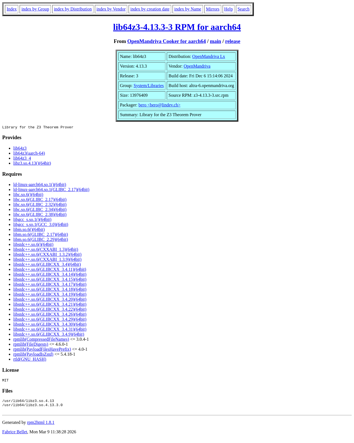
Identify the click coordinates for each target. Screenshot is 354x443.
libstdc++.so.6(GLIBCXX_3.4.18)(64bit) (49, 290)
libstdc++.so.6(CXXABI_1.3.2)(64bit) (47, 255)
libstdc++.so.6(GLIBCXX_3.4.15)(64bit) (49, 280)
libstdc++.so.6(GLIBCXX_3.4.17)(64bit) (49, 285)
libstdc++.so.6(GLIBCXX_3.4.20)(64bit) (49, 300)
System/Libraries (149, 85)
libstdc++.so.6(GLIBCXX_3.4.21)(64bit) (49, 305)
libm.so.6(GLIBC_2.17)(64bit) (40, 235)
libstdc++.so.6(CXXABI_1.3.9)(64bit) (47, 260)
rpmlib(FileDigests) (30, 345)
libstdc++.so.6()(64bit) (33, 245)
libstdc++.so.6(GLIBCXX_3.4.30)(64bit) (49, 325)
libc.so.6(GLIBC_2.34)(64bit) (39, 210)
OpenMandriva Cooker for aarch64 (166, 41)
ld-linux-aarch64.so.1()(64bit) (39, 185)
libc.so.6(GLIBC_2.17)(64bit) (39, 200)
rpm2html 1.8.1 (40, 426)
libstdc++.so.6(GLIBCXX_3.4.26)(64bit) (49, 315)
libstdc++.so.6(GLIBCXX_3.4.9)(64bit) (48, 335)
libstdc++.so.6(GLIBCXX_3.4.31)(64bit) (49, 330)
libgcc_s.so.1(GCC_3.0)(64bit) (40, 225)
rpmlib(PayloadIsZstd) (33, 355)
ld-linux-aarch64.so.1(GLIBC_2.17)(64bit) (51, 190)
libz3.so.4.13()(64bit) (32, 164)
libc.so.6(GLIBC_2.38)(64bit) (39, 215)
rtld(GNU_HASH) (29, 360)
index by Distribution (73, 9)
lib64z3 (20, 149)
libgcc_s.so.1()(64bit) (32, 220)
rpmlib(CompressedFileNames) (41, 340)
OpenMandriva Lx (208, 56)
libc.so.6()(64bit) (28, 195)
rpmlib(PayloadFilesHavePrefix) (42, 350)
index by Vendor (111, 9)
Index (12, 9)
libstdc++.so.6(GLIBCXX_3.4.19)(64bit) (49, 295)
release (232, 41)
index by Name (187, 9)
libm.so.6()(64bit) (29, 230)
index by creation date (150, 9)
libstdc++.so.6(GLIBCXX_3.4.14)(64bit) (49, 275)
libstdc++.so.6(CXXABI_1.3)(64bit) (45, 250)
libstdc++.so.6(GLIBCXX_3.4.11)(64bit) (49, 270)
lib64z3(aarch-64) (29, 154)
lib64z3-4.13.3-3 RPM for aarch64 (177, 27)
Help (228, 9)
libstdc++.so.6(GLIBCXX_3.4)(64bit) (47, 265)
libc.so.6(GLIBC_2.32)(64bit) (39, 205)
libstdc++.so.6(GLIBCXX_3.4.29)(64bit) (49, 320)
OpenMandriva (197, 66)
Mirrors (213, 9)
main (215, 41)
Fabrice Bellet (14, 436)
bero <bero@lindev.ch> (160, 105)
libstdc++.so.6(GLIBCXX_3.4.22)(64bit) (49, 310)
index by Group (35, 9)
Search (244, 9)
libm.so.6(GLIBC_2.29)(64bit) (40, 240)
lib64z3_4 (22, 159)
